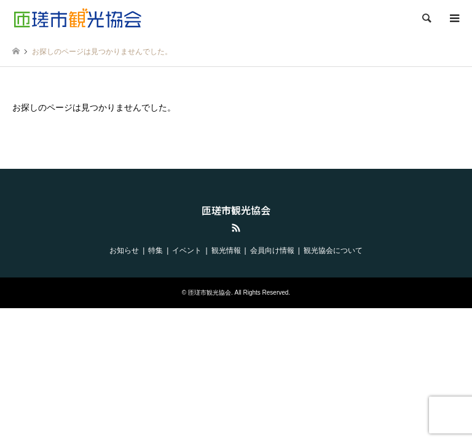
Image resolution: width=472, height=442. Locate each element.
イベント (187, 250)
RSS (236, 227)
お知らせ (124, 250)
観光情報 (226, 250)
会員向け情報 (272, 250)
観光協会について (333, 250)
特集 (155, 250)
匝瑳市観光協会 (236, 210)
